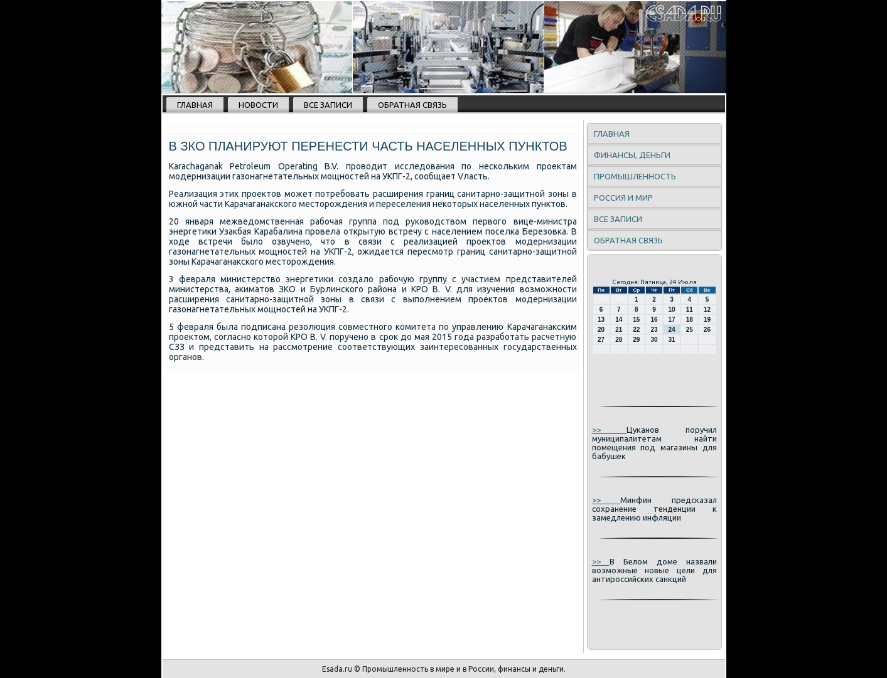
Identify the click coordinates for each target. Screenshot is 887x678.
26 (707, 329)
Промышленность (635, 176)
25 (689, 329)
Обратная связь (412, 104)
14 (618, 319)
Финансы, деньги (632, 155)
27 (601, 339)
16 (653, 319)
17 (672, 319)
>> (609, 429)
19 (707, 319)
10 (672, 309)
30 (653, 339)
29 (636, 339)
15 (636, 319)
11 (689, 309)
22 (636, 329)
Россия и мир (623, 197)
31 (672, 339)
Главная (195, 104)
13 (601, 319)
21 (618, 329)
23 (653, 329)
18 (689, 319)
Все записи (328, 104)
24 (672, 329)
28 (618, 339)
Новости (258, 104)
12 (707, 309)
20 (601, 329)
